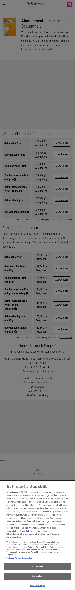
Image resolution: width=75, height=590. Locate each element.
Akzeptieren (37, 568)
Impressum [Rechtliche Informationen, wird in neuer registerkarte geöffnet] (42, 533)
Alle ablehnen (37, 578)
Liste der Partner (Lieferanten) (19, 560)
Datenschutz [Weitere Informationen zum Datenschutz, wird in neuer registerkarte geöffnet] (31, 533)
